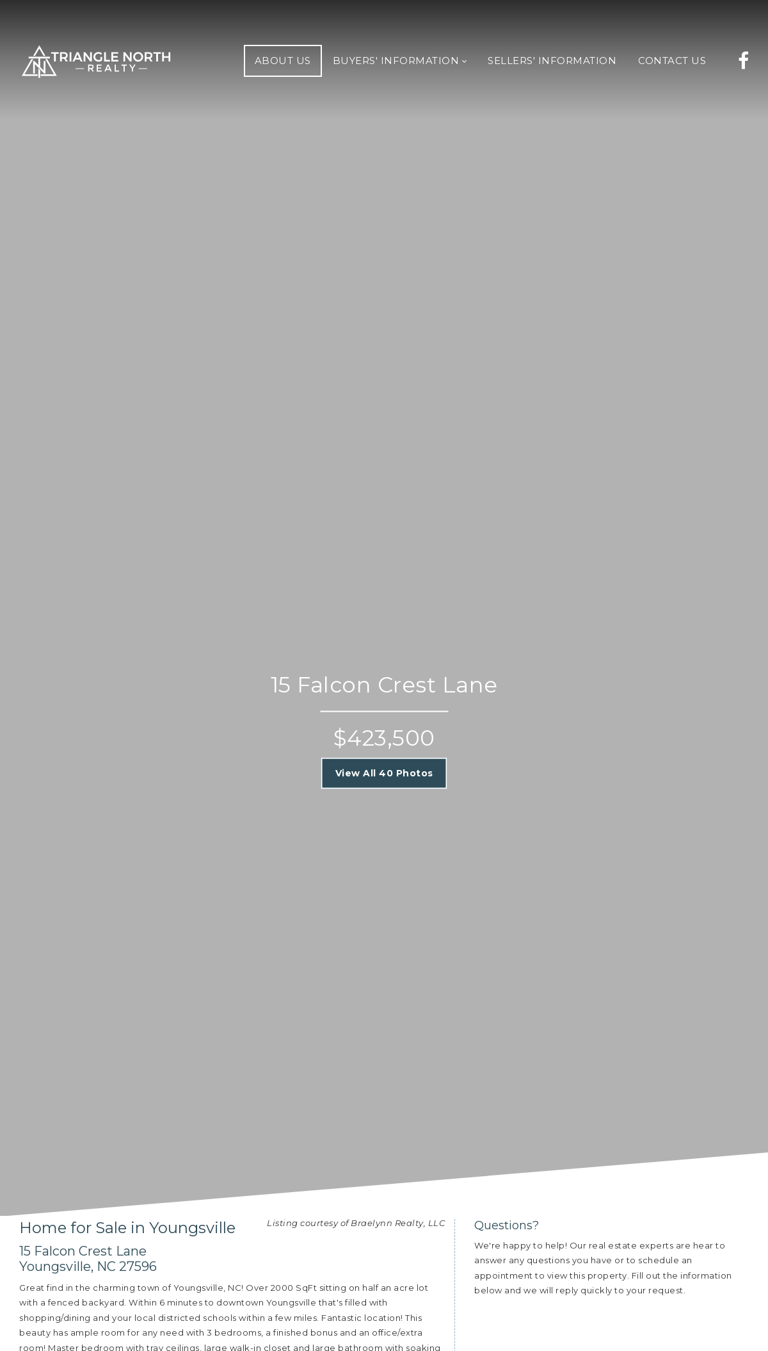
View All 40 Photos (384, 772)
